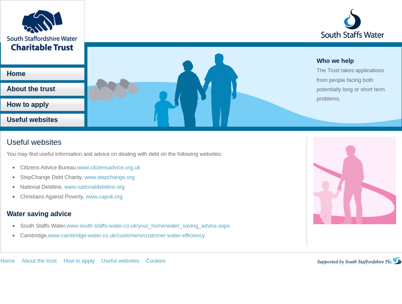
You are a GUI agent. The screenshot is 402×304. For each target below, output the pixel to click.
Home (16, 73)
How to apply (28, 104)
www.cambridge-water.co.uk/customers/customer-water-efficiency (126, 235)
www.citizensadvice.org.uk (108, 167)
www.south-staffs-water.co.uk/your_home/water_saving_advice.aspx (148, 226)
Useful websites (32, 119)
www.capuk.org (104, 196)
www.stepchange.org (109, 177)
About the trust (31, 88)
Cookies (156, 261)
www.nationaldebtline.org (94, 187)
